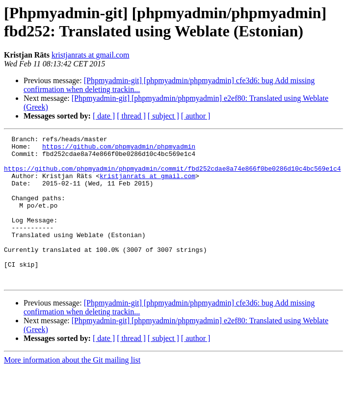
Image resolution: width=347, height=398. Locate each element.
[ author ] (196, 116)
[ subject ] (163, 116)
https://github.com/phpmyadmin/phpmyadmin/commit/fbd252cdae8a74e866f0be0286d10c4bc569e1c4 (172, 175)
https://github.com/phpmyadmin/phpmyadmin (118, 149)
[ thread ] (131, 116)
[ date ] (104, 116)
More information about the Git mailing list (72, 389)
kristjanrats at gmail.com (91, 55)
